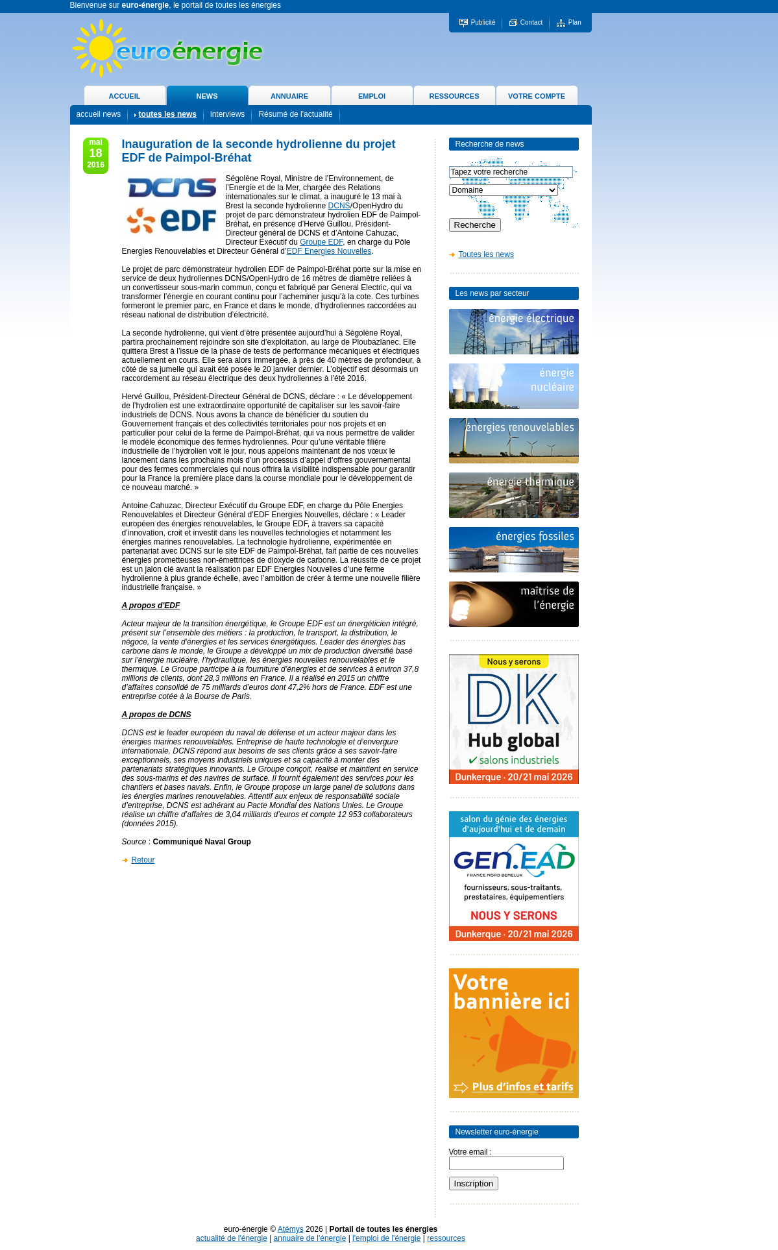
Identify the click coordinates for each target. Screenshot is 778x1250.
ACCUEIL (125, 96)
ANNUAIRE (289, 96)
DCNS (339, 205)
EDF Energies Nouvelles (329, 251)
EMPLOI (371, 96)
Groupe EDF (321, 242)
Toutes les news (486, 254)
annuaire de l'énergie (310, 1238)
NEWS (207, 96)
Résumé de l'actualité (295, 114)
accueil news (99, 114)
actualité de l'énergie (231, 1238)
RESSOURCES (454, 96)
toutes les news (168, 114)
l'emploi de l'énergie (386, 1238)
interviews (227, 114)
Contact (531, 22)
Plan (574, 22)
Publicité (483, 22)
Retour (143, 859)
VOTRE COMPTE (536, 96)
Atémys (291, 1229)
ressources (446, 1238)
